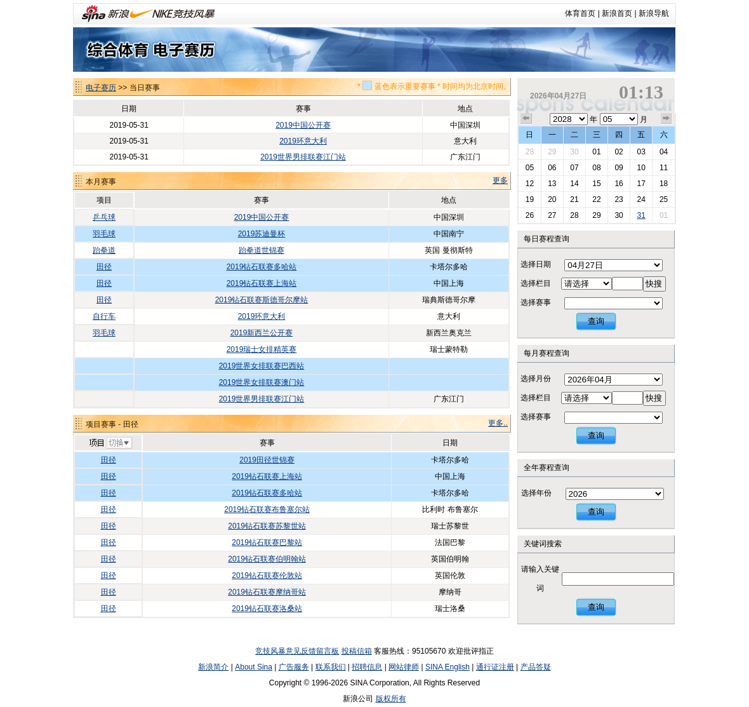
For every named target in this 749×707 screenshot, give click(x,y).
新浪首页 (617, 13)
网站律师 (403, 667)
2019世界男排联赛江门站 (303, 156)
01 (596, 151)
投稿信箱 (356, 651)
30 (574, 151)
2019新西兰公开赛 (261, 332)
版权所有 (391, 698)
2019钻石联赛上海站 (262, 283)
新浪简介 (213, 667)
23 (618, 199)
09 (618, 167)
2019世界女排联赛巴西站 (262, 365)
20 (552, 199)
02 (618, 151)
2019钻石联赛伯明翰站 (267, 559)
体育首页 (580, 13)
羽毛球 (104, 233)
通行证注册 (495, 667)
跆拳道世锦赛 (261, 250)
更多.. (498, 423)
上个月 (526, 119)
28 (530, 151)
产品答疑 (535, 667)
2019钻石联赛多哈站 (262, 266)
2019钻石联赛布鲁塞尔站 (267, 509)
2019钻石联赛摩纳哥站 (267, 592)
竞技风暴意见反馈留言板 (297, 651)
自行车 (104, 316)
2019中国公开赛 (303, 125)
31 (641, 215)
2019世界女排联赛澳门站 (262, 382)
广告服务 (294, 667)
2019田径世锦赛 (267, 459)
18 (664, 183)
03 (641, 151)
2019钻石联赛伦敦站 (267, 575)
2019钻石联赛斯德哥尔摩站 (261, 299)
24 (641, 199)
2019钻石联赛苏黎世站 (267, 526)
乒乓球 (104, 217)
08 (596, 167)
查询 (596, 321)
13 (552, 183)
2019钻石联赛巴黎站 (267, 542)
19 (530, 199)
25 (664, 199)
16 (618, 183)
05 (530, 167)
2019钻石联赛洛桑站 (267, 608)
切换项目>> (110, 443)
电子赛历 (101, 87)
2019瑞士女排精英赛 (262, 349)
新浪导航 (654, 13)
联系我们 (330, 667)
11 (664, 167)
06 (552, 167)
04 (664, 151)
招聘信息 (367, 667)
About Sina (253, 667)
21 (574, 199)
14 (574, 183)
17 (641, 183)
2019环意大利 (303, 141)
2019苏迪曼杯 (262, 233)
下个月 (666, 119)
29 (552, 151)
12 (530, 183)
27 (552, 215)
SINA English (447, 667)
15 (596, 183)
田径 (104, 266)
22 (596, 199)
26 (530, 215)
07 (574, 167)
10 (641, 167)
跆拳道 (104, 250)
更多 (500, 180)
